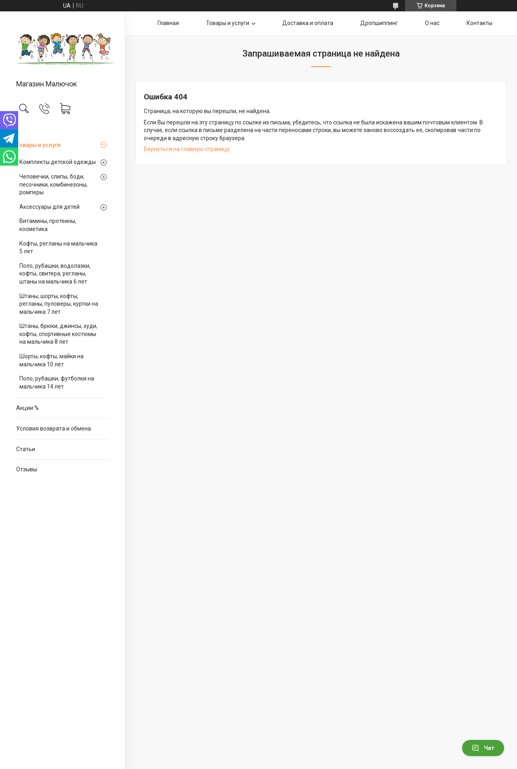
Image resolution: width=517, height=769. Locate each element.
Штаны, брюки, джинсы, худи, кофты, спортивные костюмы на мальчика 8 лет (58, 334)
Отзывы (26, 469)
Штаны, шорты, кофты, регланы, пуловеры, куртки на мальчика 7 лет (58, 304)
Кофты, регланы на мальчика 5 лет (58, 247)
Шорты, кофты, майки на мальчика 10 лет (51, 360)
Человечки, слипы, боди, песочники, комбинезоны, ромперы (53, 184)
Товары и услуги (38, 145)
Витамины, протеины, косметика (47, 225)
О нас (432, 23)
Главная (168, 23)
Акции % (27, 408)
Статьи (25, 449)
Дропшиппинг (379, 23)
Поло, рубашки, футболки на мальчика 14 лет (56, 382)
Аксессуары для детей (49, 207)
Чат (483, 748)
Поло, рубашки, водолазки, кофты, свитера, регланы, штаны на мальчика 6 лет (54, 274)
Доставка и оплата (307, 23)
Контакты (479, 23)
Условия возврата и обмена (53, 428)
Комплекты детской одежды (57, 162)
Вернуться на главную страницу (187, 149)
